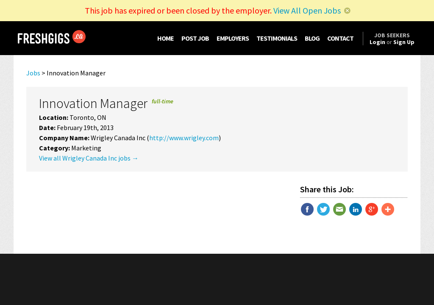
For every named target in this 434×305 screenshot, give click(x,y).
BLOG (312, 38)
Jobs (33, 73)
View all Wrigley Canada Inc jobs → (89, 158)
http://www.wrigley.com (184, 137)
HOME (165, 38)
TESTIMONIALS (276, 38)
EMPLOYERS (233, 38)
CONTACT (340, 38)
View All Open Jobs (307, 10)
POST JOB (195, 38)
